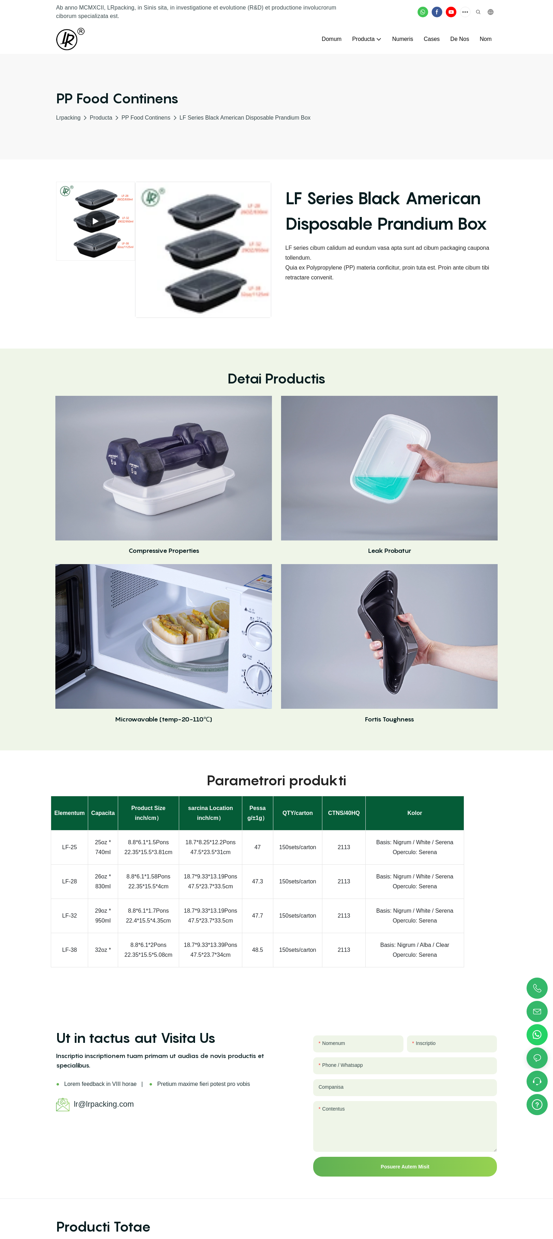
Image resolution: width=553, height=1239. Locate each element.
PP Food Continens (145, 118)
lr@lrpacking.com (104, 1104)
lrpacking (68, 118)
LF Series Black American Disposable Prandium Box (245, 118)
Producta (101, 118)
